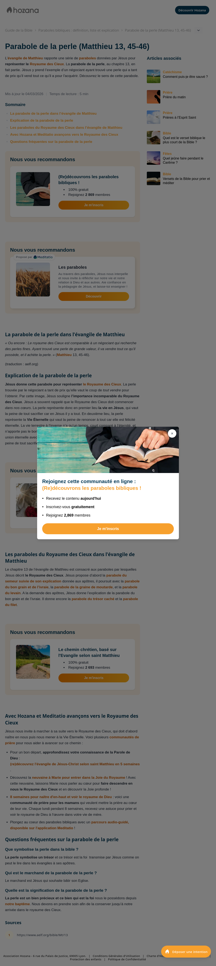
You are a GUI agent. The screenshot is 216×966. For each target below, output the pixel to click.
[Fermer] (172, 433)
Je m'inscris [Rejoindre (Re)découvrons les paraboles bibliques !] (108, 529)
